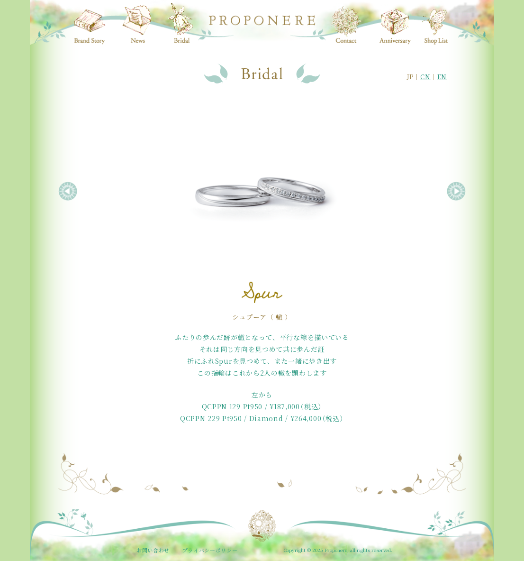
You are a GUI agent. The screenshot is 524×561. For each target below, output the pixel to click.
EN (442, 76)
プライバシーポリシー (210, 550)
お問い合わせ (153, 550)
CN (425, 76)
